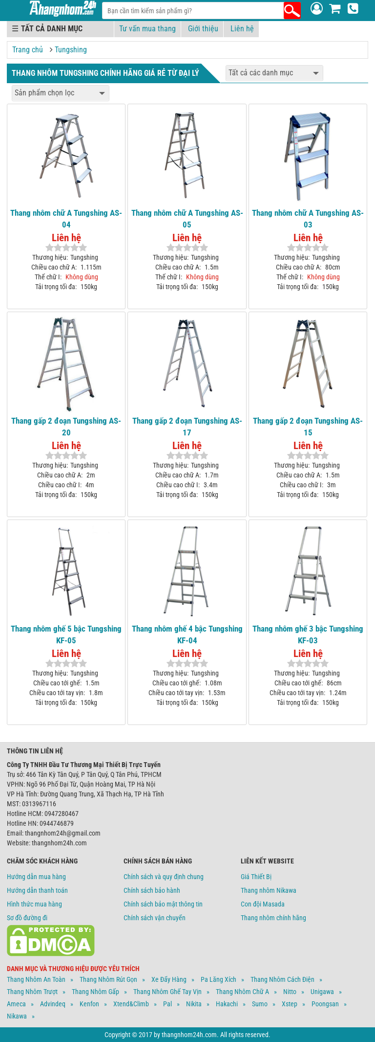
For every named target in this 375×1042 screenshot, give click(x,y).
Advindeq (52, 1004)
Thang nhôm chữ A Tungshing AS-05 (187, 218)
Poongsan (325, 1004)
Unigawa (322, 992)
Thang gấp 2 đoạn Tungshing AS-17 (187, 426)
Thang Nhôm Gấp (95, 992)
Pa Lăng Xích (218, 979)
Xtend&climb (131, 1004)
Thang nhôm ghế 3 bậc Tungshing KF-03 (307, 634)
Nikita (194, 1004)
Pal (167, 1004)
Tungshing (71, 49)
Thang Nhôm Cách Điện (282, 979)
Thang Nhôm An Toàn (36, 979)
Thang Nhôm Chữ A (242, 992)
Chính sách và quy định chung (164, 877)
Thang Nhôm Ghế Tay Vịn (167, 992)
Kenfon (89, 1004)
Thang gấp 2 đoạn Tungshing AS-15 (308, 426)
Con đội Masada (263, 904)
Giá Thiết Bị (256, 877)
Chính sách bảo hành (152, 890)
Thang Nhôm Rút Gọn (108, 979)
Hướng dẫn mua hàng (36, 877)
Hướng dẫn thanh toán (37, 890)
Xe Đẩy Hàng (169, 979)
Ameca (16, 1004)
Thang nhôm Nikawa (268, 890)
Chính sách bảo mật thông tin (163, 904)
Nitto (289, 992)
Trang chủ (27, 49)
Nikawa (17, 1016)
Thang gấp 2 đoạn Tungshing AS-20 (66, 426)
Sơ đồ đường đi (27, 918)
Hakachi (227, 1004)
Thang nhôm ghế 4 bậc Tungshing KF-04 (187, 634)
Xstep (289, 1004)
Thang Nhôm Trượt (32, 992)
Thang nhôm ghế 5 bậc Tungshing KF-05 (66, 634)
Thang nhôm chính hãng (273, 918)
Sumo (260, 1004)
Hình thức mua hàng (34, 904)
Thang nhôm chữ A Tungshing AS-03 (308, 218)
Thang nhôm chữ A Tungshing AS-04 (66, 218)
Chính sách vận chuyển (155, 918)
